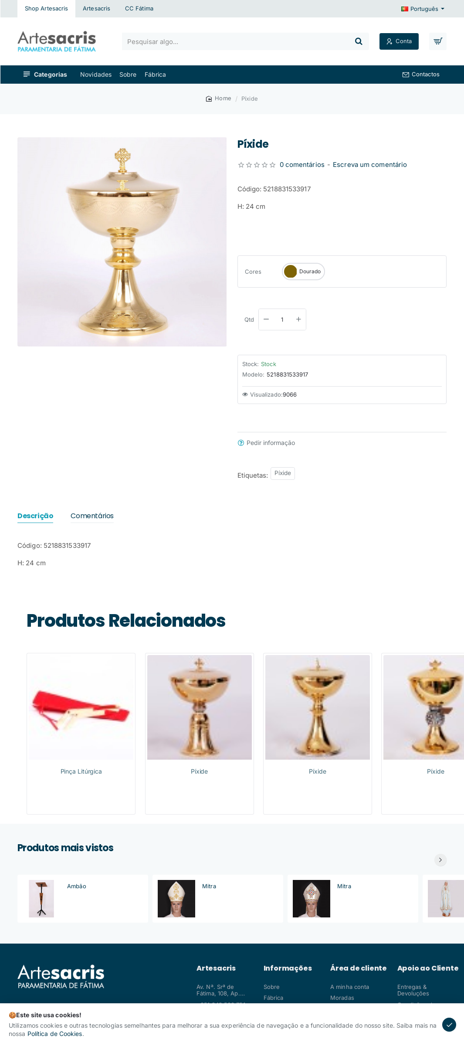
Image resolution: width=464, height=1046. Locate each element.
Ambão (76, 886)
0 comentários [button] (302, 164)
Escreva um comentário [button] (370, 164)
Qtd (249, 319)
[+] (298, 319)
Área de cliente (358, 968)
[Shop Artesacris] (46, 8)
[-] (266, 319)
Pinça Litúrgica (81, 771)
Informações (288, 968)
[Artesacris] (96, 8)
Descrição (35, 516)
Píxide (282, 472)
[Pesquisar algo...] (358, 41)
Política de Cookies (54, 1033)
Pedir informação (271, 442)
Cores (253, 271)
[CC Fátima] (139, 8)
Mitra (209, 886)
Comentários (92, 516)
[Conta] (399, 41)
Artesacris (216, 968)
